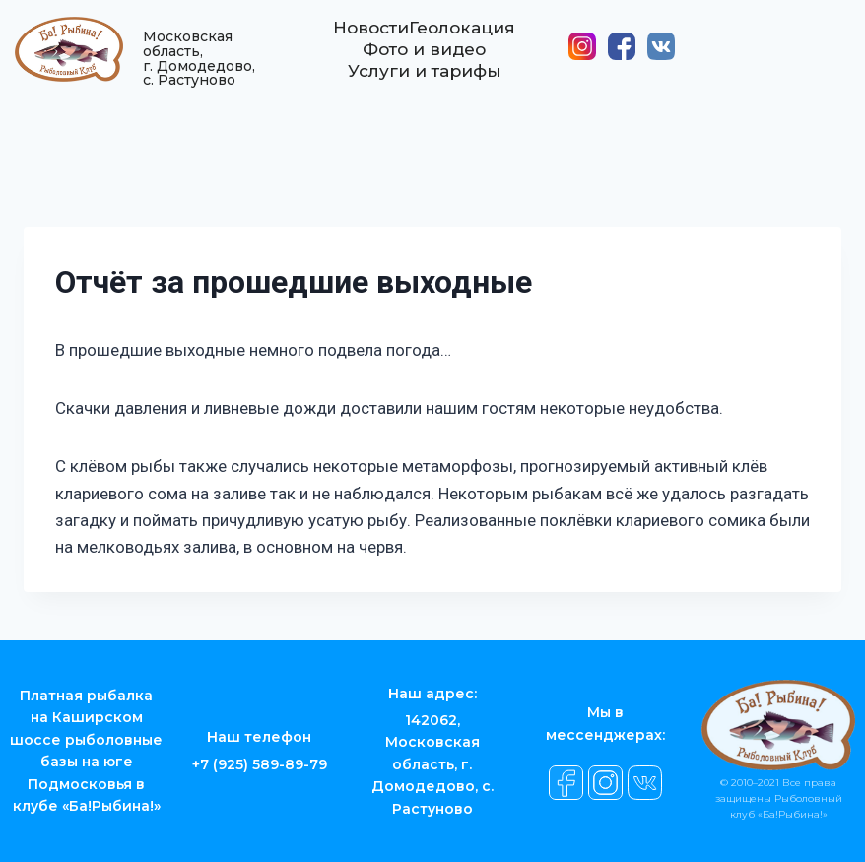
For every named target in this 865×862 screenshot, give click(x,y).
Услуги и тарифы (423, 80)
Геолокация (465, 36)
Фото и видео (424, 58)
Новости (367, 36)
